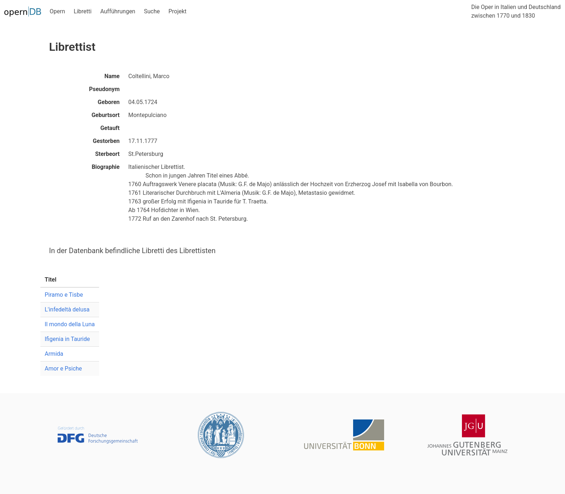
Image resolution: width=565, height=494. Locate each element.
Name (112, 76)
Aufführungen (117, 11)
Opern (57, 11)
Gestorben (106, 141)
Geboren (109, 102)
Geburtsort (106, 115)
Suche (152, 11)
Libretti (83, 11)
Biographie (106, 166)
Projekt (177, 11)
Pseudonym (104, 89)
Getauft (110, 128)
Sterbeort (107, 154)
